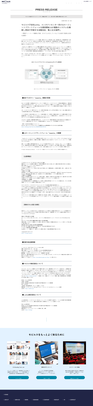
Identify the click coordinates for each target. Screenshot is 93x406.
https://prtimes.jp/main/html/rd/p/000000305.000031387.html (33, 127)
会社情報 (41, 403)
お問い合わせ (81, 3)
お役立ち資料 (57, 4)
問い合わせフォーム (77, 403)
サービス (29, 4)
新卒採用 (54, 403)
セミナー (52, 4)
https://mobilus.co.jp (29, 289)
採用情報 (68, 4)
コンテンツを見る (18, 379)
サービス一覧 (15, 403)
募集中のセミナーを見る (74, 379)
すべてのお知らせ (24, 403)
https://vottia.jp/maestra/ (26, 234)
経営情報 (61, 403)
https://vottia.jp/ (28, 310)
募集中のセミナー (33, 403)
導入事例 (35, 4)
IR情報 (73, 4)
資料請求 (88, 3)
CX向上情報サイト (86, 1)
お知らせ (48, 4)
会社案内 (62, 4)
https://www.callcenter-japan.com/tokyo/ (41, 258)
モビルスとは (24, 4)
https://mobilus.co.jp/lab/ (31, 277)
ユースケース (41, 4)
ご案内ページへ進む (46, 379)
